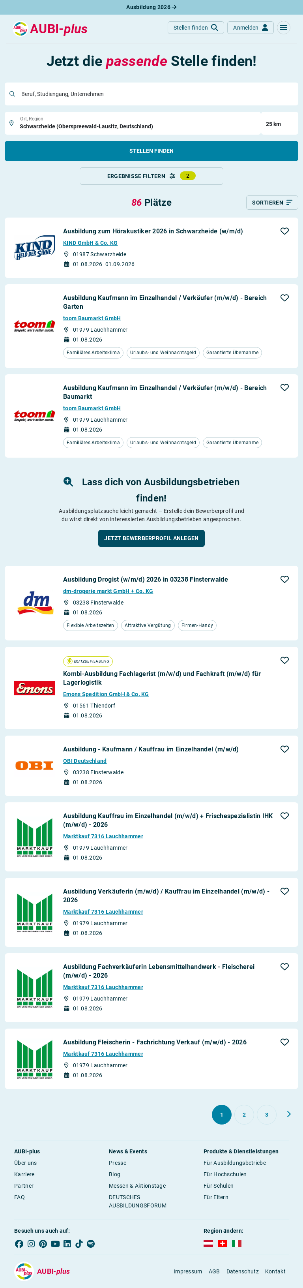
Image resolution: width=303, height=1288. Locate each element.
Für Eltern (216, 1197)
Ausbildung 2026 (151, 7)
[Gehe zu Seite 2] (244, 1115)
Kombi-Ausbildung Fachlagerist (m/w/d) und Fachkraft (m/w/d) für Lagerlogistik (162, 678)
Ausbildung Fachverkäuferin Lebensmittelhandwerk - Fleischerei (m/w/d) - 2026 (158, 971)
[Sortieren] (272, 203)
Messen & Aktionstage (137, 1186)
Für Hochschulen (225, 1175)
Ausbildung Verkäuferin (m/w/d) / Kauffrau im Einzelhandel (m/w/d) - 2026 (166, 896)
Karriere (24, 1175)
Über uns (25, 1163)
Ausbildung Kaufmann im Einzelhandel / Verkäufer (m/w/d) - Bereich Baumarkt (165, 392)
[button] (283, 27)
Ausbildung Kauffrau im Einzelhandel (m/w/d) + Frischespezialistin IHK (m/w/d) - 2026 (168, 821)
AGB (214, 1271)
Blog (114, 1175)
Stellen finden (151, 151)
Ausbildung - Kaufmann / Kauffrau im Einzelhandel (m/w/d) (151, 749)
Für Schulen (219, 1186)
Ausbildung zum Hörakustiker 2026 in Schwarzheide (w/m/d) (153, 231)
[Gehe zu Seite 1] (222, 1115)
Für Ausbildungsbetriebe (235, 1163)
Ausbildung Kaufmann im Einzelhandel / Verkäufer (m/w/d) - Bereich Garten (165, 303)
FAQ (19, 1197)
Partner (24, 1186)
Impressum (188, 1271)
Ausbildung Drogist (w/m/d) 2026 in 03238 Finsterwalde (145, 580)
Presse (117, 1163)
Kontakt (275, 1271)
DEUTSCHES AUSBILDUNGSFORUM (137, 1201)
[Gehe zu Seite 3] (267, 1115)
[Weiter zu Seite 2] (288, 1114)
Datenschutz (242, 1271)
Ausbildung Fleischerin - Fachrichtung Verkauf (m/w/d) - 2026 (155, 1042)
